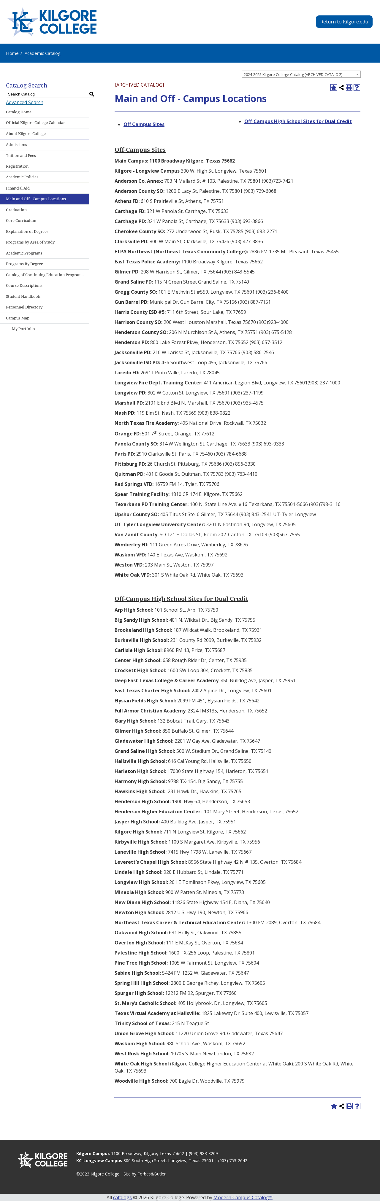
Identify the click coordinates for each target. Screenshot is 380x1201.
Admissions (16, 144)
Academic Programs (24, 253)
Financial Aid (18, 188)
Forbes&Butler (151, 1174)
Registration (17, 166)
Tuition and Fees (21, 155)
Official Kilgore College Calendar (35, 122)
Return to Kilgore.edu (344, 21)
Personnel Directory (24, 307)
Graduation (16, 210)
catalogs (122, 1197)
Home (12, 53)
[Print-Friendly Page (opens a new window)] (349, 87)
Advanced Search (24, 102)
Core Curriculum (21, 220)
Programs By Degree (24, 264)
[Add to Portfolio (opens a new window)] (333, 87)
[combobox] (301, 74)
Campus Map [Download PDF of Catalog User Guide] (17, 318)
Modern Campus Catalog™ (243, 1197)
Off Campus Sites (144, 124)
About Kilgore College (26, 133)
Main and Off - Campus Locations (36, 199)
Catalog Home (18, 112)
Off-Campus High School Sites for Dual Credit (298, 121)
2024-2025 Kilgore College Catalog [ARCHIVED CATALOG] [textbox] (293, 74)
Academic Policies (22, 177)
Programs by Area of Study (30, 242)
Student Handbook (23, 296)
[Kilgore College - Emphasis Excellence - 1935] (51, 22)
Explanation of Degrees (27, 231)
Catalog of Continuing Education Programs (44, 275)
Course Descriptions (24, 285)
